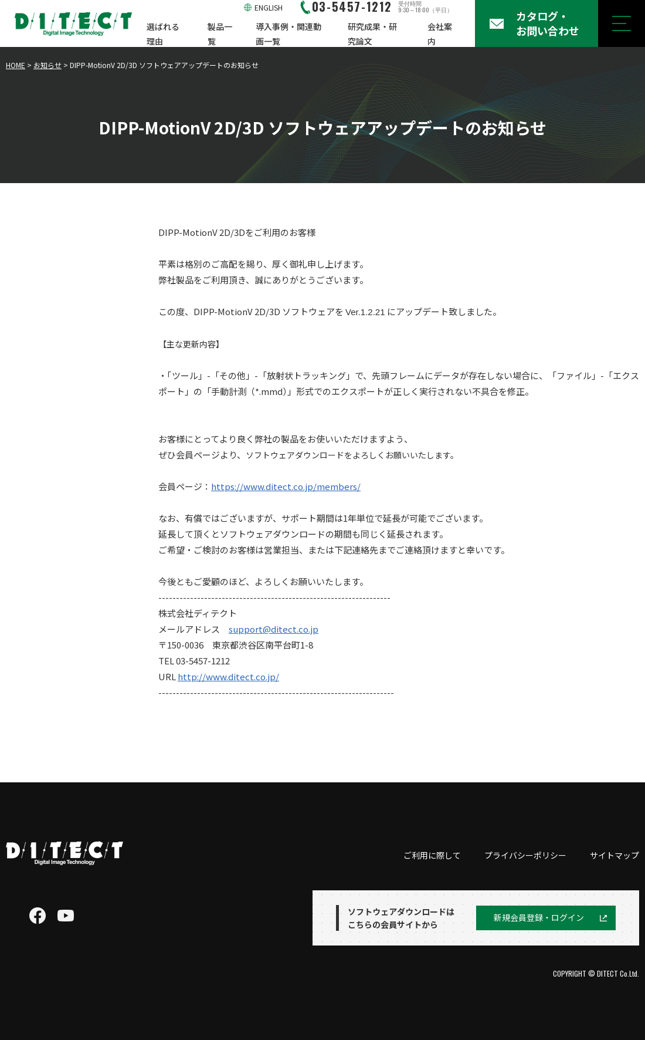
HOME (15, 65)
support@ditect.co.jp (273, 629)
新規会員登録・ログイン (539, 917)
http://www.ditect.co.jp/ (228, 676)
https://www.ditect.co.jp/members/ (286, 486)
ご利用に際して (432, 855)
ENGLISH (268, 7)
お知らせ (47, 65)
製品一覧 (220, 34)
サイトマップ (614, 855)
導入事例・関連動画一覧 (288, 34)
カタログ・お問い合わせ (547, 23)
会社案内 (439, 34)
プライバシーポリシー (525, 855)
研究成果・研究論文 (372, 34)
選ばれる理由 (163, 34)
